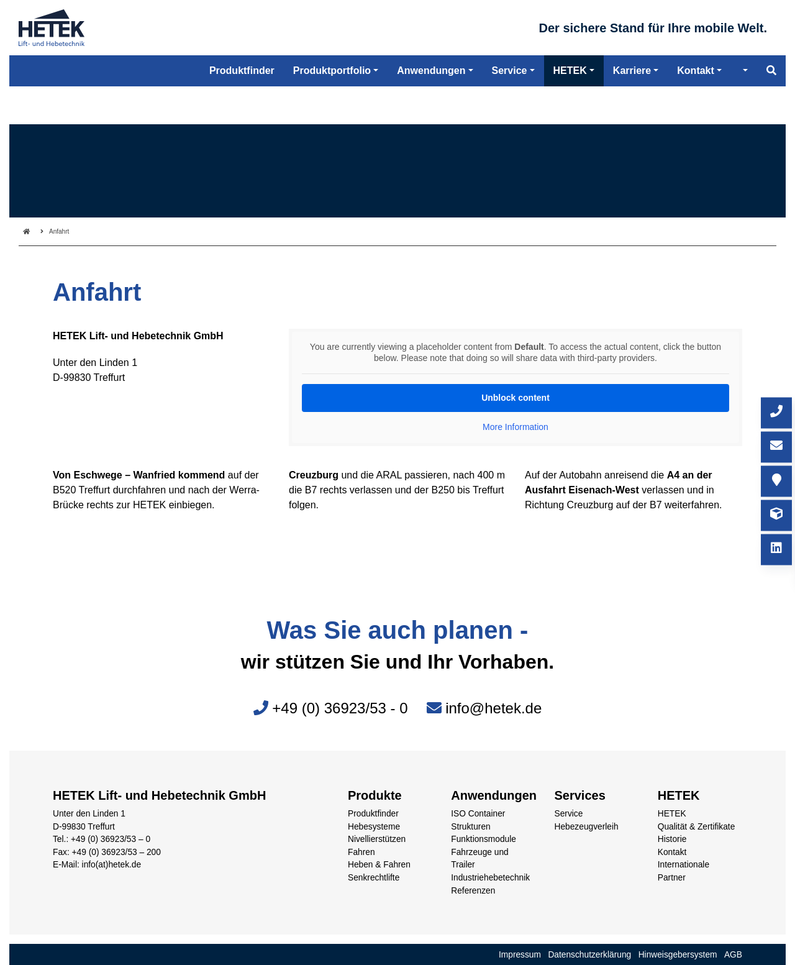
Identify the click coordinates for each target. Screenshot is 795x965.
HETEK (672, 813)
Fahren (361, 852)
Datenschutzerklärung (589, 954)
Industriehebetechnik (490, 877)
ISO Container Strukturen (478, 820)
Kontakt (672, 852)
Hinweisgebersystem (677, 954)
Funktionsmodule (483, 839)
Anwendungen (431, 111)
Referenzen (473, 890)
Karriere (632, 111)
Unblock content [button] (515, 398)
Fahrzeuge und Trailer (480, 859)
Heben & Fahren (379, 864)
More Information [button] (515, 427)
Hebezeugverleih (587, 826)
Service (569, 813)
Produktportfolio (332, 111)
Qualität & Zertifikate (696, 826)
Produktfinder (373, 813)
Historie (672, 839)
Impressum (520, 954)
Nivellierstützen (377, 839)
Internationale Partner (683, 871)
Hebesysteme (374, 826)
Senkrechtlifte (373, 877)
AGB (733, 954)
